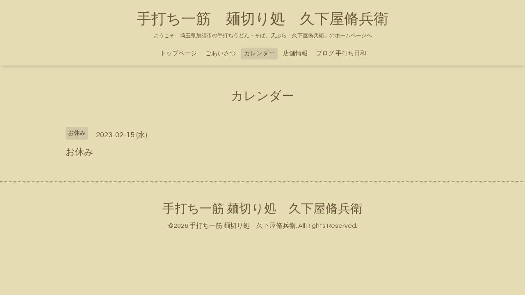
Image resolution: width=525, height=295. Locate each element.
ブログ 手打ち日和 (341, 53)
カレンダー (259, 53)
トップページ (178, 53)
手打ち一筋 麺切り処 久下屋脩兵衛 (262, 19)
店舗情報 (295, 53)
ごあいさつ (220, 53)
